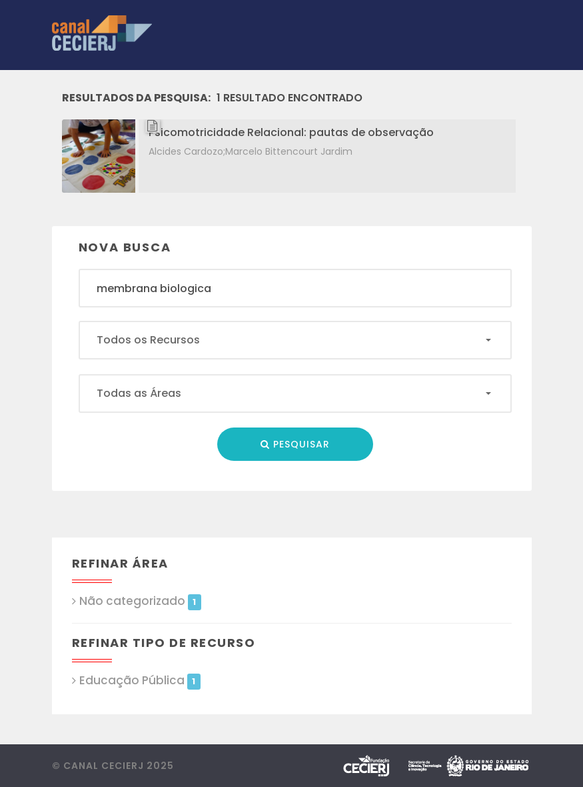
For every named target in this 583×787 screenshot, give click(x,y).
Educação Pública (140, 680)
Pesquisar (295, 444)
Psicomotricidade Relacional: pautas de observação (291, 132)
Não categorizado (140, 601)
